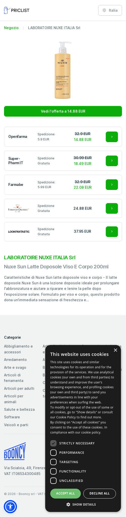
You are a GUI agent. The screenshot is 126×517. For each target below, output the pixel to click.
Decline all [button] (100, 493)
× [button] (115, 350)
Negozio (11, 28)
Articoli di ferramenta (13, 378)
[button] (10, 506)
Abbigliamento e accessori (18, 349)
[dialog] (83, 428)
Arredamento (15, 359)
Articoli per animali (13, 399)
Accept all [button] (65, 493)
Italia (110, 10)
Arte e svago (15, 367)
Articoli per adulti (19, 388)
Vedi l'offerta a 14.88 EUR (63, 111)
